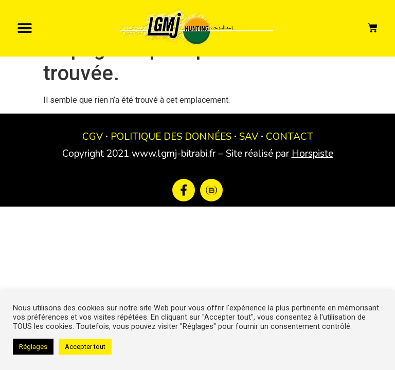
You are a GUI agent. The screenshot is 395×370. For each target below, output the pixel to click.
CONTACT (289, 161)
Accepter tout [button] (85, 346)
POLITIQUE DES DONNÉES (171, 161)
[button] (24, 28)
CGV (92, 161)
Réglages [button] (33, 346)
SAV (248, 161)
